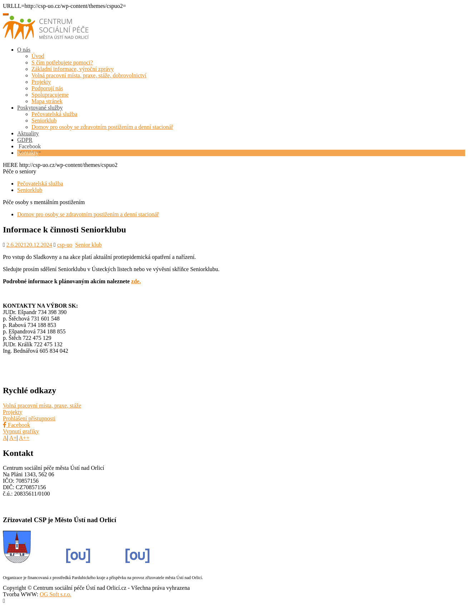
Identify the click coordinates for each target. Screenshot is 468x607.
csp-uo (65, 245)
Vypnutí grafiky (21, 431)
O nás (23, 50)
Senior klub (88, 245)
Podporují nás (47, 88)
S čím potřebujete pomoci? (62, 62)
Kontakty (28, 153)
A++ (24, 438)
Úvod (37, 56)
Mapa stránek (47, 101)
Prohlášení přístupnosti (29, 418)
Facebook (16, 425)
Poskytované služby (40, 108)
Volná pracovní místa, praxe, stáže (42, 406)
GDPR (25, 140)
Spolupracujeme (50, 95)
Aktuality (28, 133)
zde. (136, 281)
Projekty (41, 82)
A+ (13, 438)
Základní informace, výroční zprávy (72, 69)
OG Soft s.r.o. (55, 594)
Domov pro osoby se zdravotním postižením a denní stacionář (102, 127)
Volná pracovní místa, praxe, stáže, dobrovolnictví (88, 75)
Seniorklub (43, 120)
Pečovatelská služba (54, 114)
